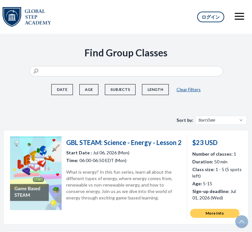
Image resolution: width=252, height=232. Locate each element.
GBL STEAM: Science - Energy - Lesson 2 (124, 142)
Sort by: (184, 120)
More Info (215, 213)
